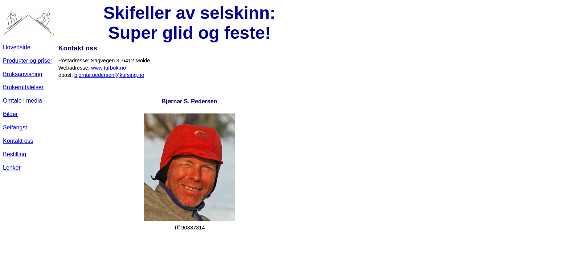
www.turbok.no (108, 68)
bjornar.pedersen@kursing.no (109, 75)
